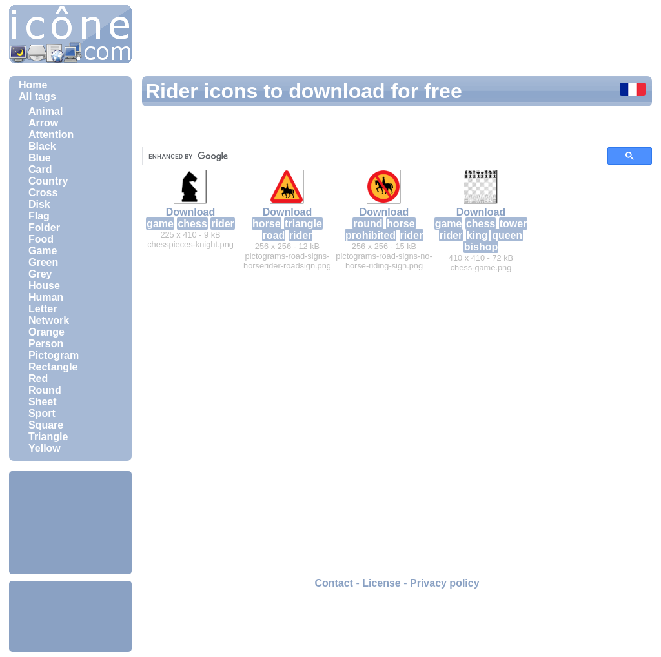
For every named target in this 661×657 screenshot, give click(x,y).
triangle (303, 223)
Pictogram (53, 355)
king (477, 235)
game (160, 223)
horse (266, 223)
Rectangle (52, 366)
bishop (481, 246)
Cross (42, 192)
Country (48, 181)
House (44, 285)
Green (43, 262)
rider (222, 223)
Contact (333, 583)
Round (44, 390)
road (274, 235)
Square (45, 424)
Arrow (43, 122)
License (381, 583)
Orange (46, 332)
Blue (39, 157)
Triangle (48, 436)
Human (45, 297)
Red (38, 378)
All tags (37, 96)
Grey (40, 273)
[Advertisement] (70, 522)
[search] (368, 156)
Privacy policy (445, 583)
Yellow (44, 448)
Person (45, 343)
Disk (39, 204)
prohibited (370, 235)
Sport (42, 413)
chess (192, 223)
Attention (51, 134)
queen (507, 235)
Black (42, 146)
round (367, 223)
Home (33, 84)
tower (513, 223)
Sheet (42, 401)
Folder (44, 227)
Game (42, 250)
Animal (45, 111)
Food (41, 239)
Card (40, 169)
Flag (39, 215)
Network (48, 320)
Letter (42, 308)
